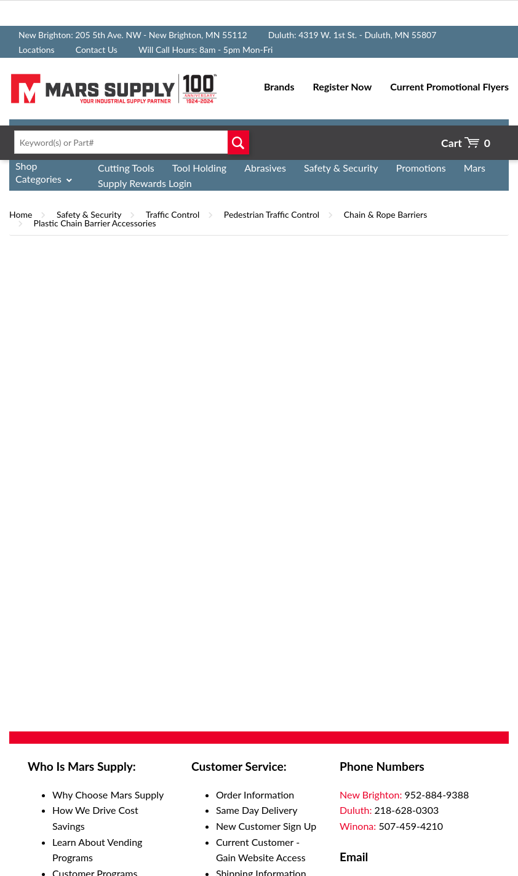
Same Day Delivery (257, 810)
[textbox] (129, 142)
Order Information (255, 794)
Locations (36, 49)
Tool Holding (199, 167)
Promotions (421, 167)
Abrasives (265, 167)
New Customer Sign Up (266, 826)
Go (238, 142)
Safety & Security (341, 167)
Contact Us (97, 49)
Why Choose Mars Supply (108, 794)
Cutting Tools (126, 167)
